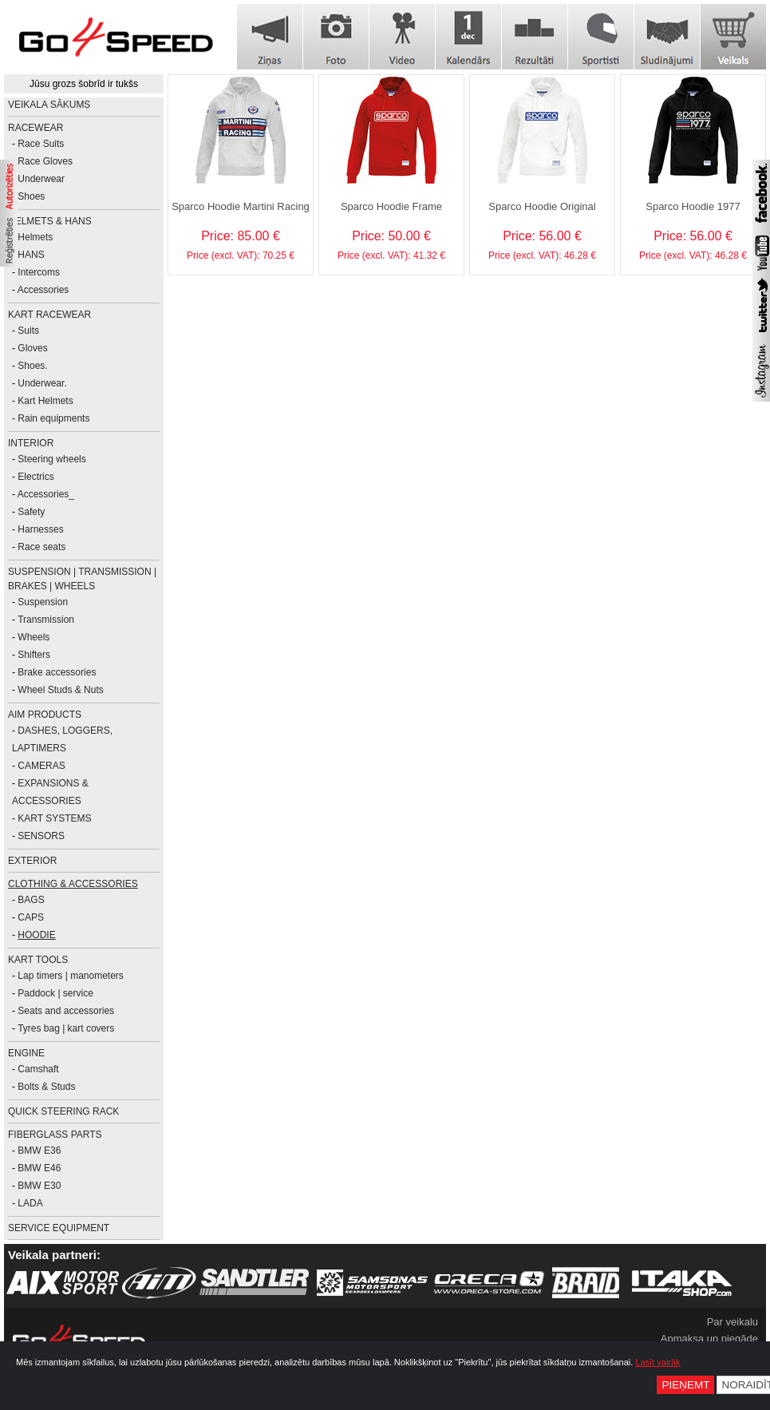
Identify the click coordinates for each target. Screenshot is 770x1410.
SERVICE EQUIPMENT (58, 1228)
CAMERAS (41, 765)
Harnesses (40, 529)
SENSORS (41, 836)
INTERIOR (30, 443)
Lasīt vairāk (657, 1362)
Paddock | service (55, 993)
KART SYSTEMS (54, 818)
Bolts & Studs (46, 1086)
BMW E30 (39, 1185)
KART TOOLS (38, 959)
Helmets (35, 237)
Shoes (31, 196)
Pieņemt (685, 1385)
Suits (28, 330)
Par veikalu (732, 1322)
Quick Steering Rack (63, 1111)
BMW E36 (39, 1150)
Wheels (33, 637)
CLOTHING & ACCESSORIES (73, 883)
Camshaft (38, 1069)
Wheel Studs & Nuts (60, 689)
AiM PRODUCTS (44, 714)
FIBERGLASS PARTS (55, 1134)
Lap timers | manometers (71, 975)
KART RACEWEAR (49, 314)
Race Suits (41, 143)
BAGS (31, 899)
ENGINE (26, 1053)
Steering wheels (51, 459)
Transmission (46, 619)
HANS (31, 254)
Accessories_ (46, 494)
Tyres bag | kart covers (66, 1028)
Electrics (35, 476)
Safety (31, 511)
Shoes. (32, 365)
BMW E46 (39, 1168)
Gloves (32, 348)
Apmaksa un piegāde (709, 1339)
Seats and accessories (66, 1010)
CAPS (31, 917)
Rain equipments (53, 418)
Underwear (41, 178)
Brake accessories (57, 672)
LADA (30, 1203)
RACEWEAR (35, 127)
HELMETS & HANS (50, 221)
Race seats (41, 547)
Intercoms (39, 272)
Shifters (34, 654)
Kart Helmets (45, 400)
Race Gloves (45, 161)
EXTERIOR (32, 860)
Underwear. (42, 383)
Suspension (43, 602)
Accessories (43, 289)
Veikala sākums (49, 104)
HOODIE (36, 935)
